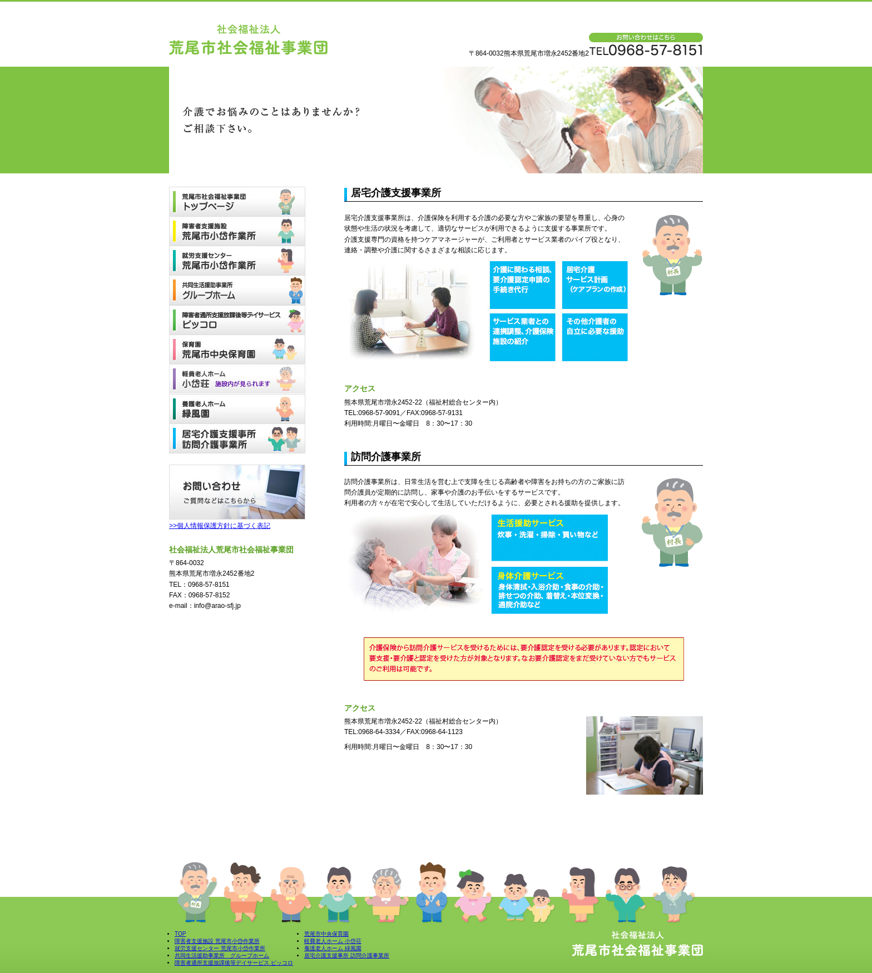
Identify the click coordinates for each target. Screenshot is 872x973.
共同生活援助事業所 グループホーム (222, 955)
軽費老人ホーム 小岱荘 (332, 941)
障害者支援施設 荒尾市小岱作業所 (217, 941)
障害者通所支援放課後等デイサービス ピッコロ (234, 963)
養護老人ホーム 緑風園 (332, 948)
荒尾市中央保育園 (326, 934)
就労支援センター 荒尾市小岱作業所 (220, 948)
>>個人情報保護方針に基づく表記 (219, 526)
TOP (180, 934)
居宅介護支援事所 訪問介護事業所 (346, 955)
